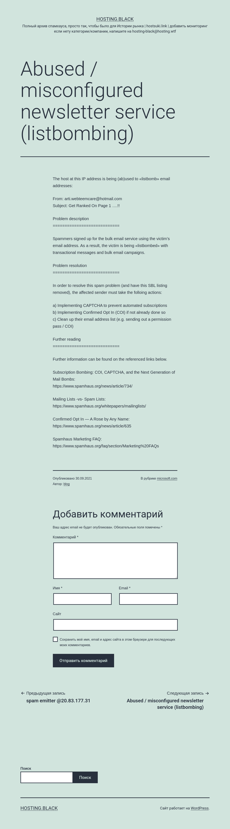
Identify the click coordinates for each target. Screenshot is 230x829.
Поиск (25, 768)
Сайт (57, 614)
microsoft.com (167, 478)
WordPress (200, 808)
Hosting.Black (115, 19)
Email (124, 588)
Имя (57, 588)
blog (66, 484)
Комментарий (65, 537)
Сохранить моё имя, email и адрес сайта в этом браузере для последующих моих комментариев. (117, 642)
